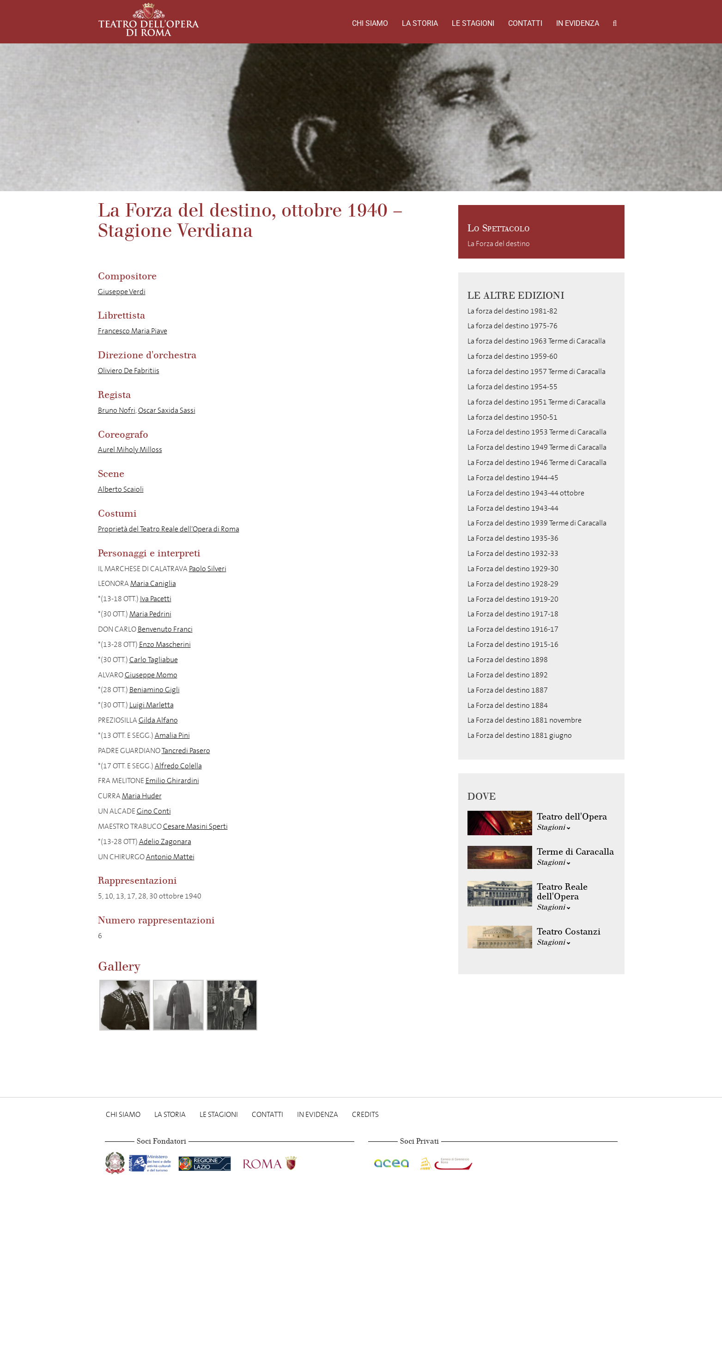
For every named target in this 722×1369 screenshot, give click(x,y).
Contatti (525, 23)
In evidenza (577, 23)
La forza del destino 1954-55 (512, 387)
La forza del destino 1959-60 (512, 356)
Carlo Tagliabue (153, 659)
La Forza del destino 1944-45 (512, 477)
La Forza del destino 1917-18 (512, 614)
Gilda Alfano (158, 720)
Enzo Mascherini (165, 644)
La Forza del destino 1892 (507, 675)
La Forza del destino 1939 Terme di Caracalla (537, 523)
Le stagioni (473, 23)
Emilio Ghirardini (172, 780)
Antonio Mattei (170, 857)
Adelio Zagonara (165, 841)
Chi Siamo (370, 23)
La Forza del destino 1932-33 (512, 553)
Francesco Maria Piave (132, 331)
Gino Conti (154, 811)
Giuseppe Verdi (122, 291)
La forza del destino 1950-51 (512, 417)
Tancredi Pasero (186, 750)
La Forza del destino (498, 243)
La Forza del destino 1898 (507, 659)
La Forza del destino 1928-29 (512, 584)
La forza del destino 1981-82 (512, 311)
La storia (420, 23)
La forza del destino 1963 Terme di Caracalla (536, 341)
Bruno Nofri (116, 410)
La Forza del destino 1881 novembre (524, 720)
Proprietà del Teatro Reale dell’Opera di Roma (168, 529)
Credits (365, 1114)
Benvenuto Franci (165, 629)
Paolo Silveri (207, 568)
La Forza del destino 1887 (507, 690)
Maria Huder (142, 796)
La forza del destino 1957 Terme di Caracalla (536, 371)
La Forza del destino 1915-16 (512, 644)
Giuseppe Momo (151, 675)
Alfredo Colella (178, 766)
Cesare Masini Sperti (195, 826)
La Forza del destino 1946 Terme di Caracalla (537, 462)
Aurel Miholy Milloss (130, 449)
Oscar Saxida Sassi (166, 410)
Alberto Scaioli (121, 489)
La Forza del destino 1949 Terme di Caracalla (537, 447)
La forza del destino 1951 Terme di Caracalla (536, 402)
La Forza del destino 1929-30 (512, 568)
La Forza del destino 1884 (507, 705)
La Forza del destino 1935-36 (512, 538)
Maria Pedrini (150, 614)
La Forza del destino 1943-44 (512, 508)
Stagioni (553, 827)
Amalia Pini (172, 735)
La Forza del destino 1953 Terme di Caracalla (537, 432)
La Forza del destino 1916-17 (512, 629)
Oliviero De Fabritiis (128, 370)
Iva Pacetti (155, 598)
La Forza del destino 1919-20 (512, 599)
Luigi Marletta (151, 705)
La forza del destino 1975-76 (512, 326)
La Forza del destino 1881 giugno (519, 735)
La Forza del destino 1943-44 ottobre (525, 493)
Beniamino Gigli (154, 689)
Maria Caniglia (153, 583)
